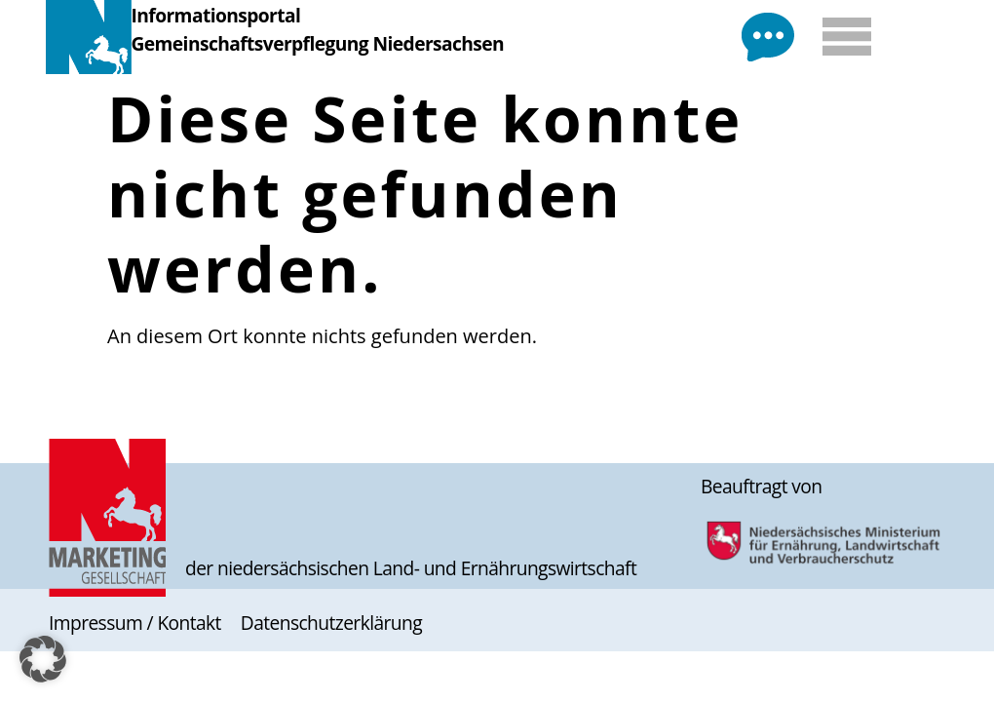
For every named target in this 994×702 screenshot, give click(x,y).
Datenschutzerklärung (331, 622)
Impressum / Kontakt (135, 622)
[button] (43, 659)
